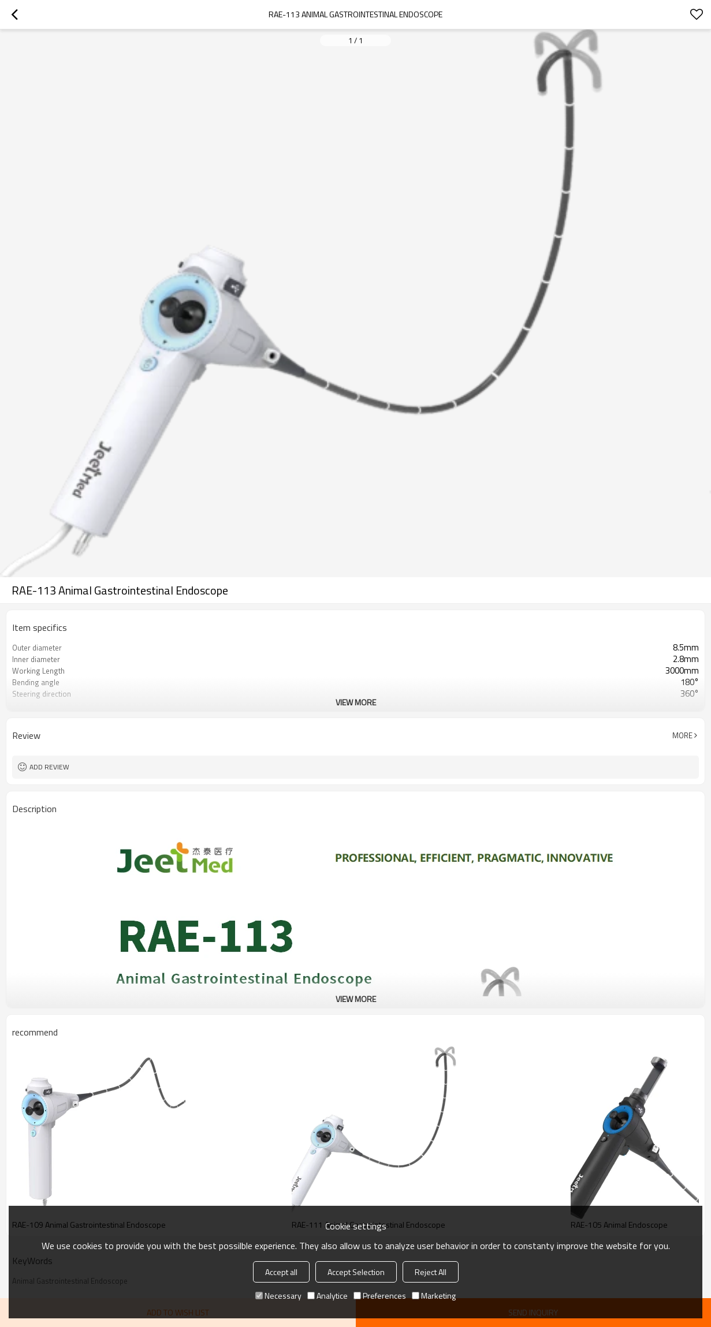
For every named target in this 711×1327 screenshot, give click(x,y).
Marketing (434, 1295)
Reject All (430, 1272)
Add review (49, 766)
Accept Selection (356, 1272)
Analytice (327, 1295)
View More (356, 702)
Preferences (379, 1295)
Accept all (281, 1272)
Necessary (278, 1295)
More (682, 735)
